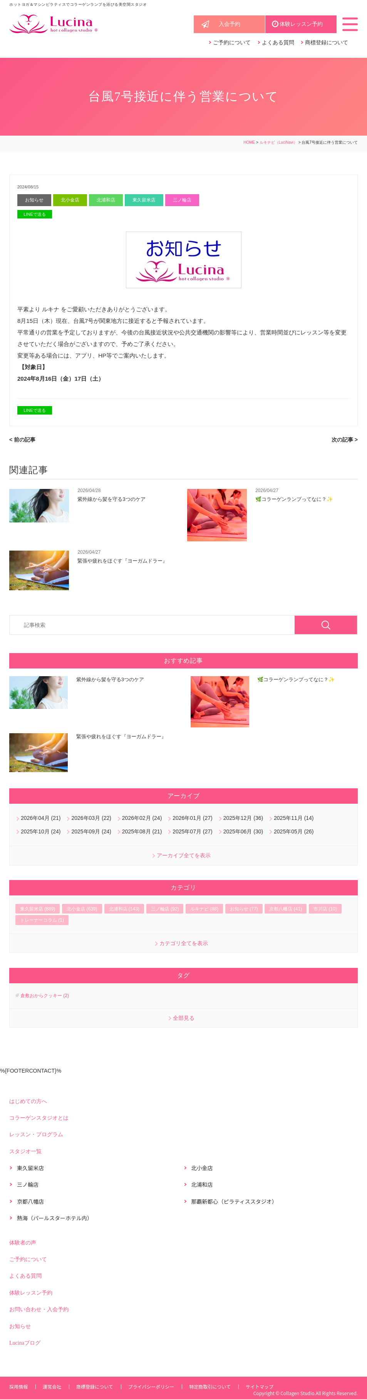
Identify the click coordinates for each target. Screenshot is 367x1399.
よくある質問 (278, 43)
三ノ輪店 (189, 200)
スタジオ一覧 (25, 1152)
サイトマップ (263, 1386)
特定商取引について (213, 1386)
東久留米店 (149, 200)
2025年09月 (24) (91, 832)
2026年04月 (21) (41, 819)
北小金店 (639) (82, 909)
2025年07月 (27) (193, 832)
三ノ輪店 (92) (165, 909)
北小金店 (72, 200)
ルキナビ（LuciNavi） (278, 142)
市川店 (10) (325, 909)
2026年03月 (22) (91, 819)
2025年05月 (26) (294, 832)
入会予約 (229, 24)
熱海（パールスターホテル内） (54, 1218)
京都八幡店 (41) (285, 909)
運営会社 (53, 1386)
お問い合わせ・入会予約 (39, 1310)
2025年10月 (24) (41, 832)
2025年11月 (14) (294, 819)
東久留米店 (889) (37, 909)
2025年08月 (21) (142, 832)
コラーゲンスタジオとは (39, 1118)
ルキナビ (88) (204, 909)
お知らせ (35, 200)
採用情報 (18, 1386)
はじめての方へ (28, 1102)
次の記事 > (345, 440)
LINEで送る (34, 214)
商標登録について (326, 43)
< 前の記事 (22, 440)
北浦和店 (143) (124, 909)
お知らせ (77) (244, 909)
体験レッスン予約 (301, 24)
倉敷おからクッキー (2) (44, 996)
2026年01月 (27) (193, 819)
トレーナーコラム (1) (42, 921)
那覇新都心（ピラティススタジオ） (234, 1202)
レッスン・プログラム (36, 1135)
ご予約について (232, 43)
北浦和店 (110, 200)
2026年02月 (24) (142, 819)
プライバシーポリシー (154, 1386)
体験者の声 (22, 1243)
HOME (249, 142)
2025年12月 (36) (243, 819)
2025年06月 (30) (243, 832)
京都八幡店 (30, 1202)
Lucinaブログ (24, 1343)
